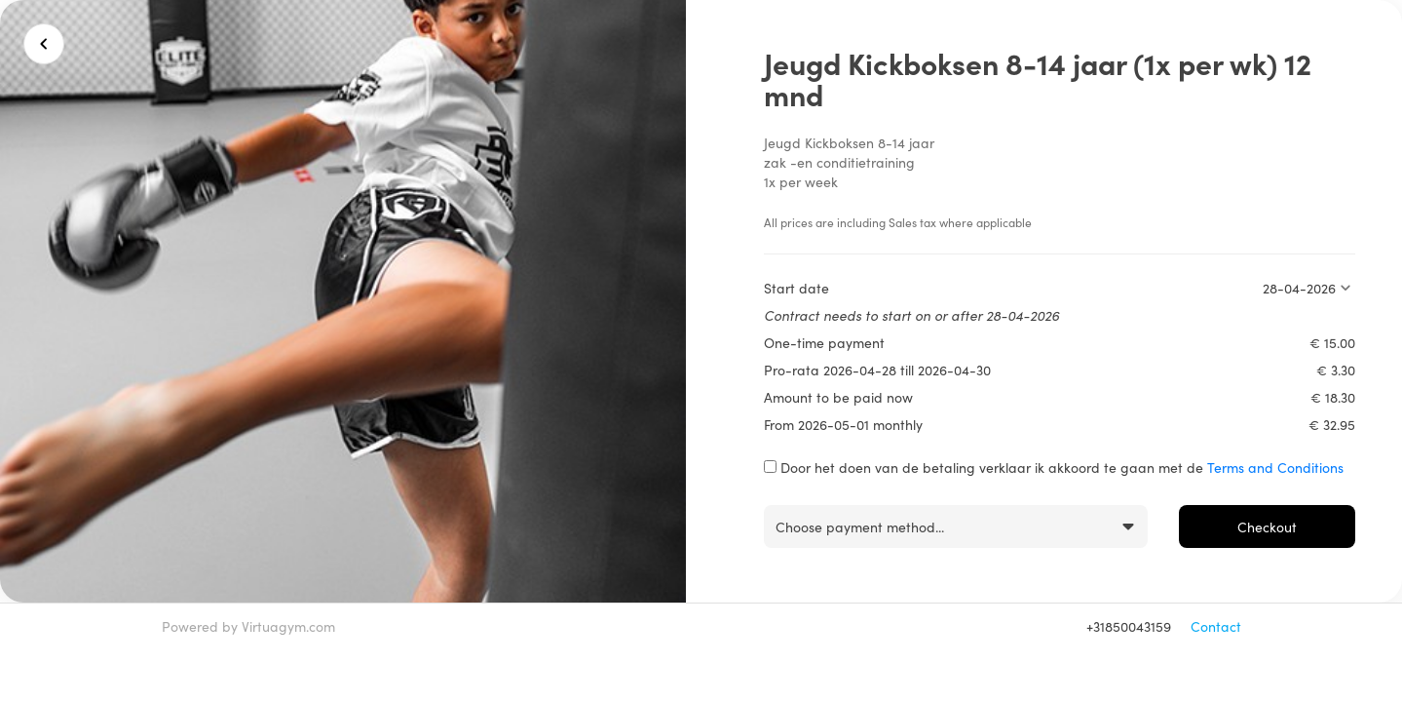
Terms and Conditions (1275, 467)
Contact (1216, 626)
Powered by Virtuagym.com (248, 626)
